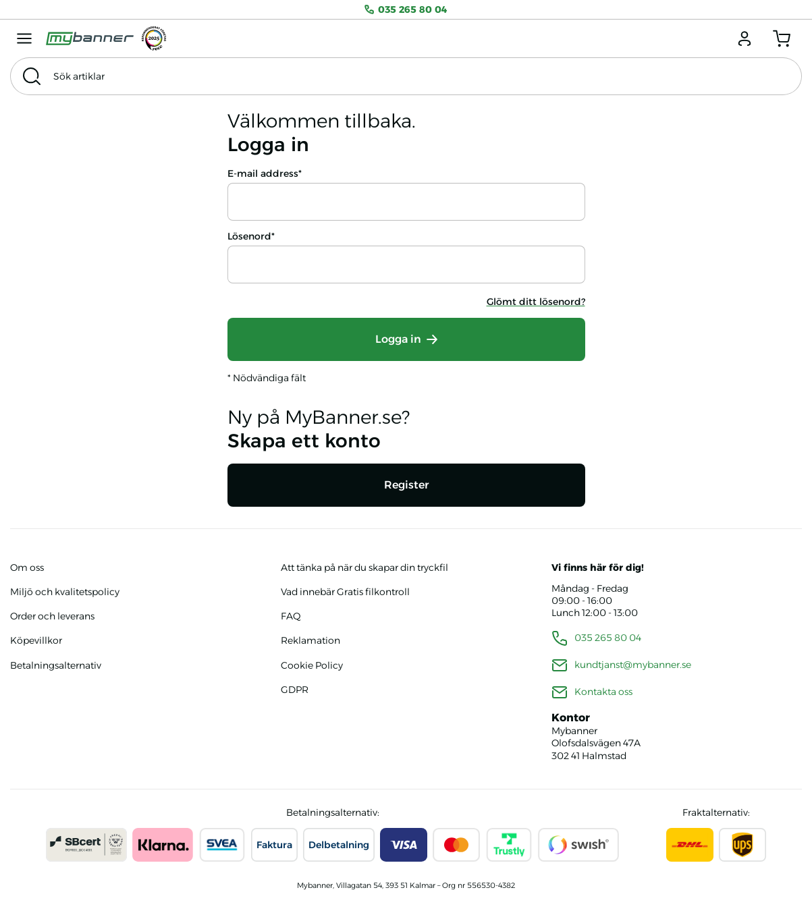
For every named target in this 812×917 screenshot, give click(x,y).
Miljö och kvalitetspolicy (64, 592)
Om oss (27, 567)
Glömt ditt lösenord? (536, 302)
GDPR (294, 690)
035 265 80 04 (406, 9)
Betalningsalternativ (55, 665)
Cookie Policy (312, 665)
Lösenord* (251, 236)
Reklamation (310, 640)
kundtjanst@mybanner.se (632, 665)
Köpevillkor (36, 640)
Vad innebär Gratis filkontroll (345, 592)
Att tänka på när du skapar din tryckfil (364, 567)
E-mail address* (264, 173)
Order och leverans (52, 616)
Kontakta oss (603, 692)
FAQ (291, 616)
